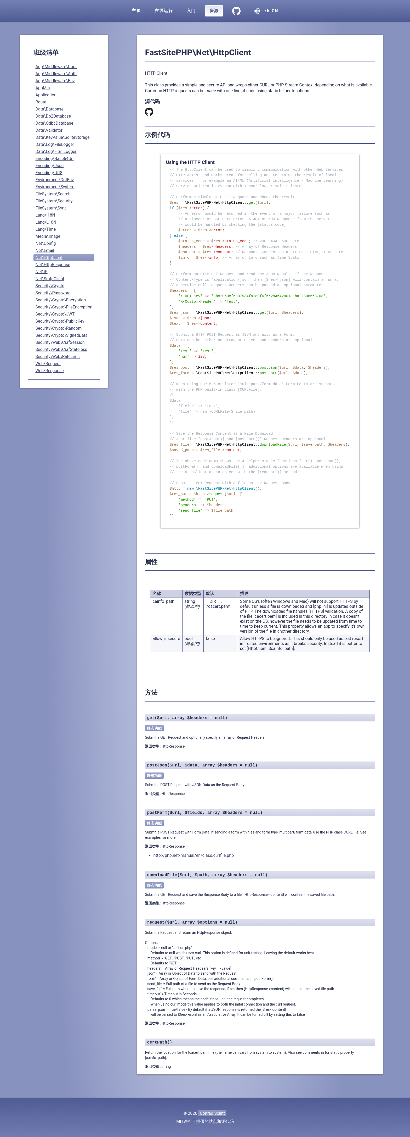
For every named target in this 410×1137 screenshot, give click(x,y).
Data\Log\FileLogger (55, 144)
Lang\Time (46, 229)
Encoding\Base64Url (55, 158)
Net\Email (45, 250)
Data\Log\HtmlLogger (56, 151)
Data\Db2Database (53, 116)
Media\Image (48, 236)
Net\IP (42, 271)
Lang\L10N (46, 222)
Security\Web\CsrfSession (60, 342)
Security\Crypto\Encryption (61, 299)
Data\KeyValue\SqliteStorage (63, 137)
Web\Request (48, 363)
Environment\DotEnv (55, 179)
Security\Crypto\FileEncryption (64, 307)
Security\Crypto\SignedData (62, 335)
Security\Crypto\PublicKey (60, 321)
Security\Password (53, 292)
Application (46, 94)
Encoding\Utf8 (49, 172)
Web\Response (50, 370)
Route (41, 102)
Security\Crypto (50, 285)
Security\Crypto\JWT (55, 314)
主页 (136, 10)
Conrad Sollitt (212, 1113)
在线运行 (164, 10)
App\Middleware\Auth (56, 73)
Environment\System (55, 186)
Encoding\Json (50, 165)
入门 (191, 10)
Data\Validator (49, 130)
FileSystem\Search (53, 193)
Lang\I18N (45, 215)
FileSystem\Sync (51, 208)
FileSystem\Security (54, 200)
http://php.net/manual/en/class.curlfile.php (193, 855)
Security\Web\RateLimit (58, 356)
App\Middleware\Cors (56, 66)
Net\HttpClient (49, 257)
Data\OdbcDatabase (54, 123)
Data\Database (50, 109)
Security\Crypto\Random (59, 328)
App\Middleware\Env (55, 80)
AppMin (43, 87)
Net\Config (46, 243)
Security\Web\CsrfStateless (61, 349)
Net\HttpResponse (53, 264)
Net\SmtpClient (50, 278)
